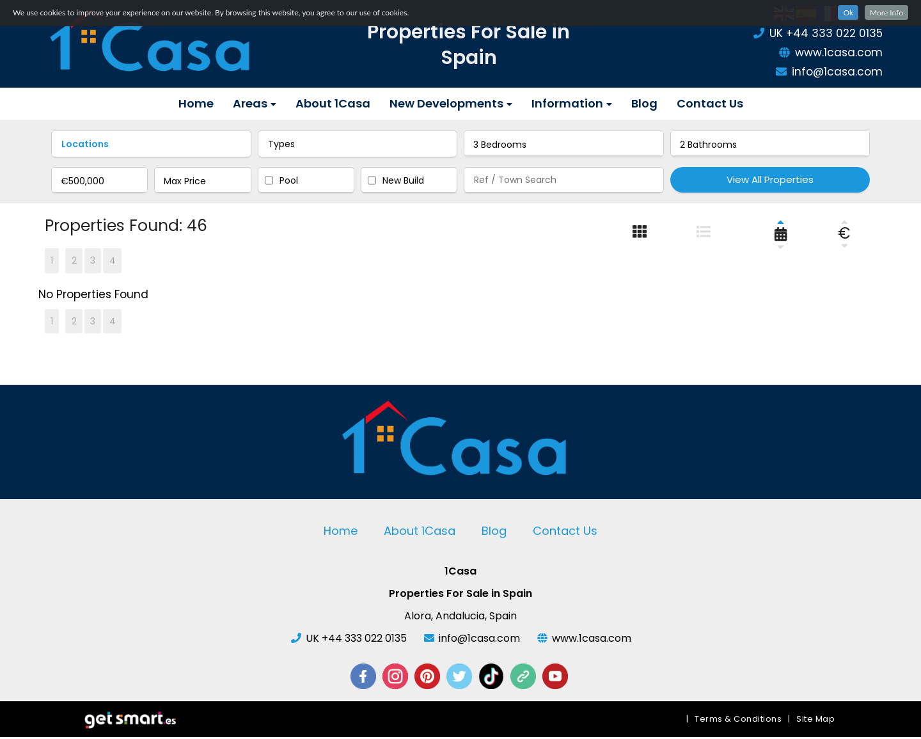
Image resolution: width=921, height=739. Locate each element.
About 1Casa (332, 103)
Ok (848, 12)
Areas (254, 103)
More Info (886, 12)
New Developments (451, 103)
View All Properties (770, 179)
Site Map (815, 721)
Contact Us (710, 103)
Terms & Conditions (738, 721)
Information (571, 103)
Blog (644, 103)
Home (196, 103)
